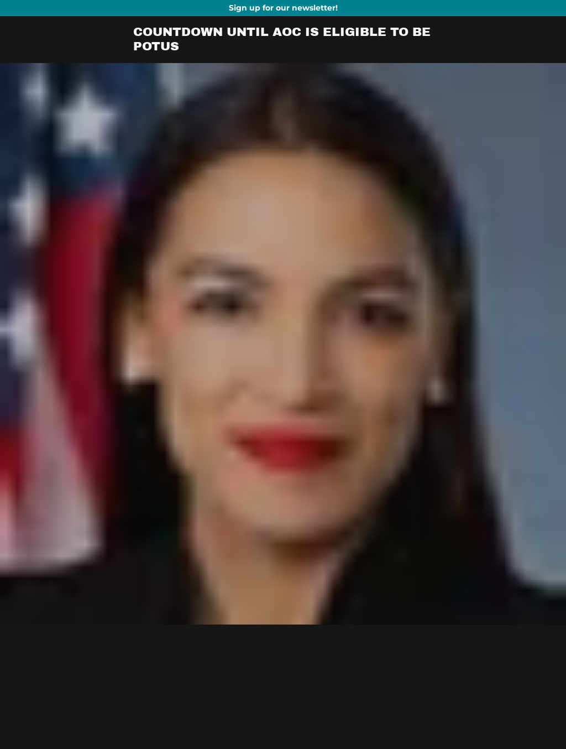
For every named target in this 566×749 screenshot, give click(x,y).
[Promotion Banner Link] (283, 8)
